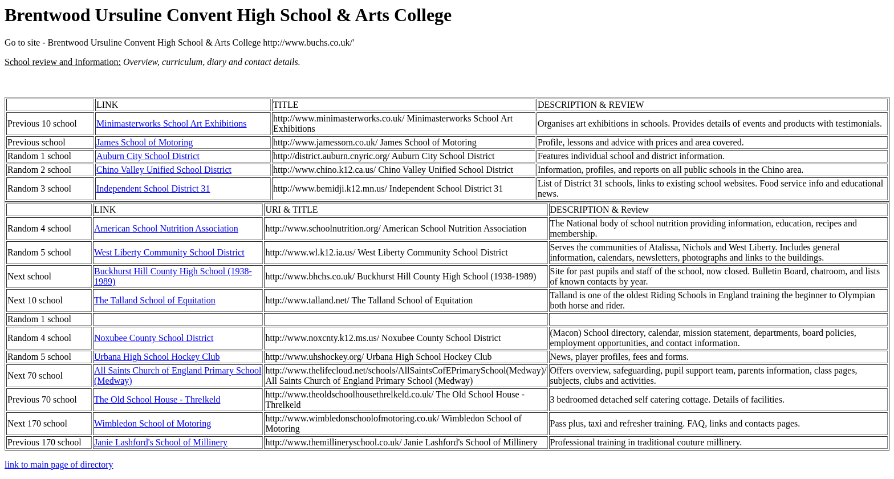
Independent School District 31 (153, 188)
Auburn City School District (148, 156)
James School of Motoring (144, 142)
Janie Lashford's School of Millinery (160, 442)
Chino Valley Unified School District (163, 169)
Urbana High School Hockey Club (157, 357)
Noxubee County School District (153, 338)
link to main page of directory (59, 464)
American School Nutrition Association (166, 228)
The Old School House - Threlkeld (157, 399)
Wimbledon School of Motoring (152, 423)
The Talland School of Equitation (155, 300)
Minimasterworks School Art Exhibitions (171, 123)
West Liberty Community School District (169, 252)
